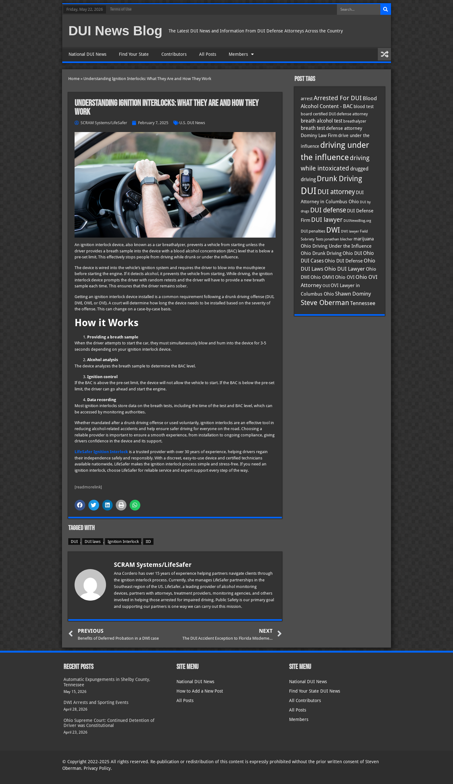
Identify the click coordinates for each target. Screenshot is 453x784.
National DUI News (87, 54)
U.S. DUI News (192, 122)
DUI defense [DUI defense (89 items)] (328, 210)
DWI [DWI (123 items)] (333, 230)
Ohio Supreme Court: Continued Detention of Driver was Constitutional (109, 723)
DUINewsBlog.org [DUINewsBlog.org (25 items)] (357, 221)
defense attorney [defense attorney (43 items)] (344, 128)
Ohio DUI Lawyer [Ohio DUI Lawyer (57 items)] (344, 269)
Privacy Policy (97, 768)
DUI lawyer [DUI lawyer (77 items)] (327, 219)
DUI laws (93, 541)
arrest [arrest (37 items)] (307, 98)
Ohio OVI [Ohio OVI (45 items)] (345, 277)
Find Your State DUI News (314, 691)
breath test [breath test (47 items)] (313, 128)
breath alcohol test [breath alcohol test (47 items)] (321, 121)
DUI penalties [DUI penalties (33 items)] (313, 231)
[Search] (385, 9)
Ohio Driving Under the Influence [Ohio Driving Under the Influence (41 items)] (336, 246)
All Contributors (305, 700)
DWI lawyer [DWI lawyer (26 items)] (350, 231)
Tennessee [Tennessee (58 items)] (362, 303)
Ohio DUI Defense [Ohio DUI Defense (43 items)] (344, 261)
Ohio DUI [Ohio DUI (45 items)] (352, 253)
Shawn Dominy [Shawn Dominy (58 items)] (353, 294)
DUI (74, 541)
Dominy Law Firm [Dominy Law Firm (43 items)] (319, 135)
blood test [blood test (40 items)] (364, 106)
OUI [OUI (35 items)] (326, 285)
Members (241, 54)
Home (74, 78)
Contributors (174, 54)
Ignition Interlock (123, 541)
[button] (80, 505)
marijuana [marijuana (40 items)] (364, 238)
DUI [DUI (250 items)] (308, 191)
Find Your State (134, 54)
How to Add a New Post (199, 691)
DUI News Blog (116, 30)
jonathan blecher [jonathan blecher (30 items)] (338, 239)
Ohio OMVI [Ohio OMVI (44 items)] (322, 277)
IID (148, 541)
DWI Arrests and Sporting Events (96, 702)
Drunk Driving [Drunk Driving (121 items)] (339, 178)
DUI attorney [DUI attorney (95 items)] (336, 192)
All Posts (207, 54)
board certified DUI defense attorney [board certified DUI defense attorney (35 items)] (334, 113)
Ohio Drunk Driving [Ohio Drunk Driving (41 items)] (321, 253)
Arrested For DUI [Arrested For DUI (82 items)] (338, 98)
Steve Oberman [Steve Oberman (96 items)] (325, 303)
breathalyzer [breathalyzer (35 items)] (354, 121)
